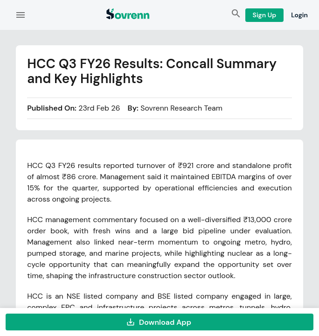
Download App (159, 322)
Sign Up (264, 15)
